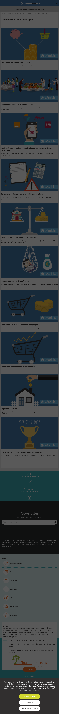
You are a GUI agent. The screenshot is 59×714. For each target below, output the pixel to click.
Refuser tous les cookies (29, 709)
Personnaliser (29, 702)
